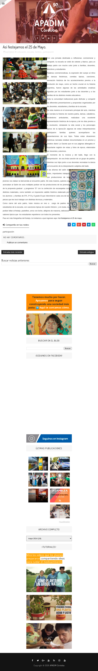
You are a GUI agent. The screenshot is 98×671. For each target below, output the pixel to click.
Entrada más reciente (12, 252)
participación (48, 52)
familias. (38, 52)
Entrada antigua (87, 252)
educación (21, 52)
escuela (30, 52)
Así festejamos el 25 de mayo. (70, 218)
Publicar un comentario (17, 242)
